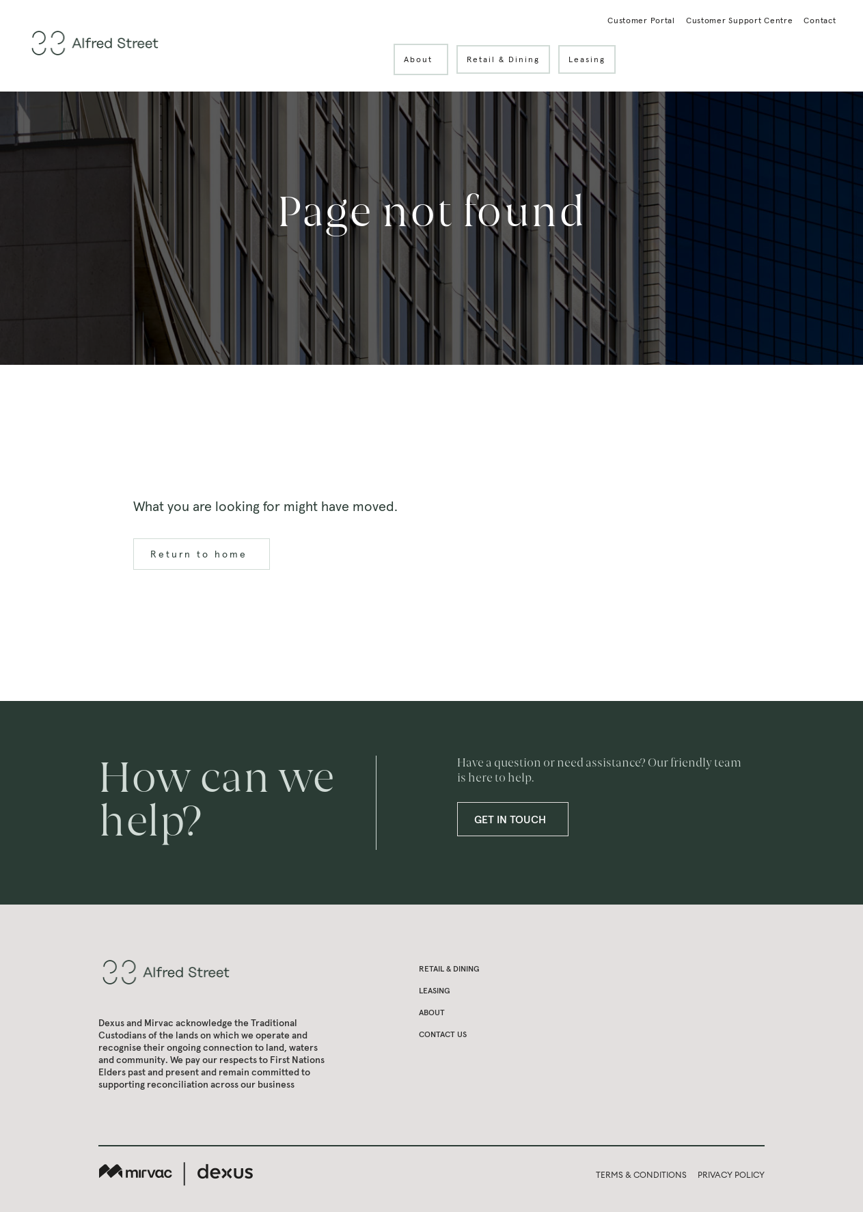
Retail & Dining (503, 59)
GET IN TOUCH (518, 819)
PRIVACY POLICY (731, 1175)
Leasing (587, 59)
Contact (820, 20)
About (426, 59)
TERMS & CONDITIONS (641, 1175)
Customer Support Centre (739, 20)
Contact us (443, 1034)
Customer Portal (641, 20)
